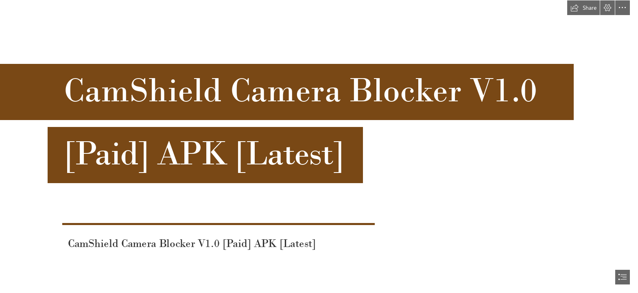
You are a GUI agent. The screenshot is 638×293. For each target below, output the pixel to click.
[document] (319, 146)
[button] (583, 7)
